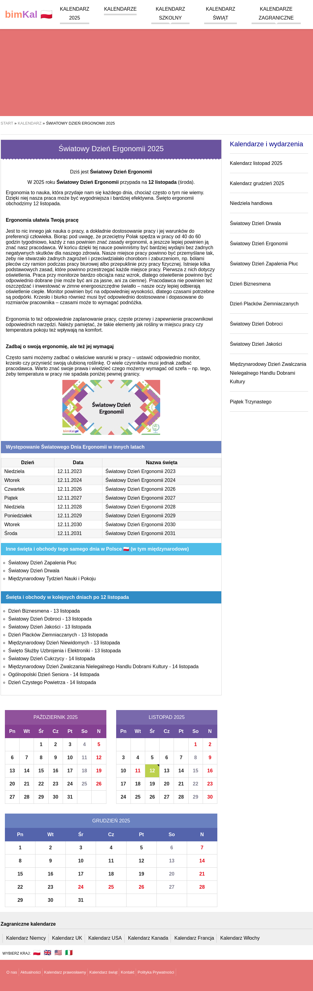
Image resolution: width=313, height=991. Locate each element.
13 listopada (66, 611)
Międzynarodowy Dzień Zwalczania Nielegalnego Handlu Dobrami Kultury (88, 666)
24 (70, 783)
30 (55, 797)
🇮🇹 (69, 952)
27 (12, 797)
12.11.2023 (69, 471)
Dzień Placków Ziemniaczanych (42, 634)
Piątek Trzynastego (250, 401)
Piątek (11, 498)
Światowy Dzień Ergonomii (259, 243)
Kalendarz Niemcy (26, 938)
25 (84, 783)
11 (84, 757)
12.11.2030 (69, 524)
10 (70, 757)
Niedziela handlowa (251, 203)
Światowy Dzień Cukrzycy (36, 658)
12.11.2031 (69, 533)
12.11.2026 (69, 489)
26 (98, 783)
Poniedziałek (18, 515)
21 (26, 783)
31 (70, 797)
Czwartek (14, 489)
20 (12, 783)
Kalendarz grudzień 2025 (257, 183)
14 (26, 770)
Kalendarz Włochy (240, 938)
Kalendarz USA (105, 938)
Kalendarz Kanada (148, 938)
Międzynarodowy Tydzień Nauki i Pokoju (52, 578)
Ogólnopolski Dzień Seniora (38, 674)
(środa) (170, 182)
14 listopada (81, 658)
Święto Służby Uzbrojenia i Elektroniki (49, 650)
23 (55, 783)
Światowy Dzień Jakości (34, 626)
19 (98, 770)
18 (84, 770)
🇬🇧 (47, 952)
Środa (10, 533)
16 (55, 770)
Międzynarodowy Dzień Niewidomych (48, 642)
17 (70, 770)
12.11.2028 (69, 506)
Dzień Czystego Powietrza (36, 682)
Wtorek (12, 480)
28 (26, 797)
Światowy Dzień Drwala (33, 570)
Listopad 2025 (167, 717)
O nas (11, 972)
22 (41, 783)
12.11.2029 (69, 515)
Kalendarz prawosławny (65, 972)
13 (12, 770)
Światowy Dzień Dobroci (34, 618)
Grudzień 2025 (111, 820)
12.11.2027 (69, 498)
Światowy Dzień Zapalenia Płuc (42, 562)
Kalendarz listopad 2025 (256, 163)
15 (41, 770)
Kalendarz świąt (103, 972)
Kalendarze (120, 9)
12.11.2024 (69, 480)
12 (98, 757)
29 (41, 797)
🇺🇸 (58, 952)
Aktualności (30, 972)
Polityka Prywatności (156, 972)
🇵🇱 (29, 14)
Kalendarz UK (67, 938)
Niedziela (14, 471)
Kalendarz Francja (194, 938)
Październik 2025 (55, 717)
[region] (156, 67)
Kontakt (127, 972)
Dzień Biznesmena (28, 611)
